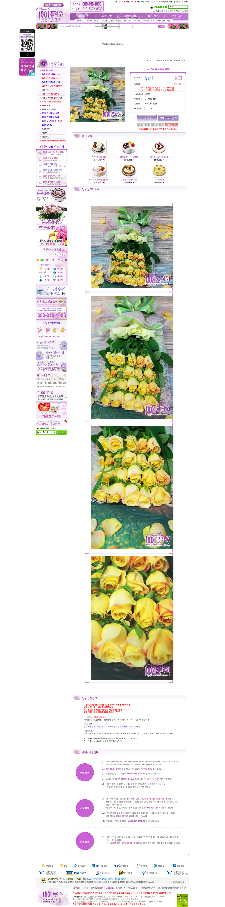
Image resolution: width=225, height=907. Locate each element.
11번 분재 (46, 105)
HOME (150, 60)
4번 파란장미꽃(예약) (179, 60)
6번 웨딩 (45, 90)
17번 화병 (46, 129)
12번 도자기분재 (49, 109)
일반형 (150, 79)
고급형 (150, 77)
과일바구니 (46, 137)
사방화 (45, 133)
